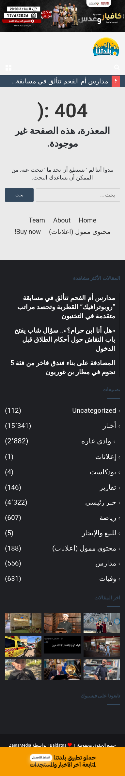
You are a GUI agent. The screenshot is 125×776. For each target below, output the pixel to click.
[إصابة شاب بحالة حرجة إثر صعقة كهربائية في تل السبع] (23, 646)
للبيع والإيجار (99, 533)
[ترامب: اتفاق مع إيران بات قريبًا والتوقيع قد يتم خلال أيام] (62, 669)
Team (37, 220)
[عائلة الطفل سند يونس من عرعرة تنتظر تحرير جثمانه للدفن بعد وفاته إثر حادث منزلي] (23, 669)
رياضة (108, 518)
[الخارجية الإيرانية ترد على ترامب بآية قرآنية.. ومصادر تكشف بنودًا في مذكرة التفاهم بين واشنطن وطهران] (62, 645)
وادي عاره (96, 441)
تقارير (108, 487)
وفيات (107, 578)
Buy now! (27, 232)
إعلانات (105, 457)
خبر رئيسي (100, 502)
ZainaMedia (20, 745)
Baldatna (58, 745)
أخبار (109, 426)
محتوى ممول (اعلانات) (80, 232)
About (61, 220)
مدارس (105, 563)
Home (87, 220)
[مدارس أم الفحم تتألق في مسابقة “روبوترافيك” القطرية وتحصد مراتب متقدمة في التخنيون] (102, 623)
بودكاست (103, 472)
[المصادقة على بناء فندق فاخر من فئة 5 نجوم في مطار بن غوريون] (23, 623)
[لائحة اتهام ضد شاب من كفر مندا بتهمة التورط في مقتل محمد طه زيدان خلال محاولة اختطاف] (102, 669)
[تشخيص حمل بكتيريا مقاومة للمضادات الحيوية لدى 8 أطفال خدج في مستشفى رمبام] (102, 646)
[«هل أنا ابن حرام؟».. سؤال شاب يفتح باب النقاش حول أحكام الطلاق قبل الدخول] (62, 623)
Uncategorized (94, 410)
